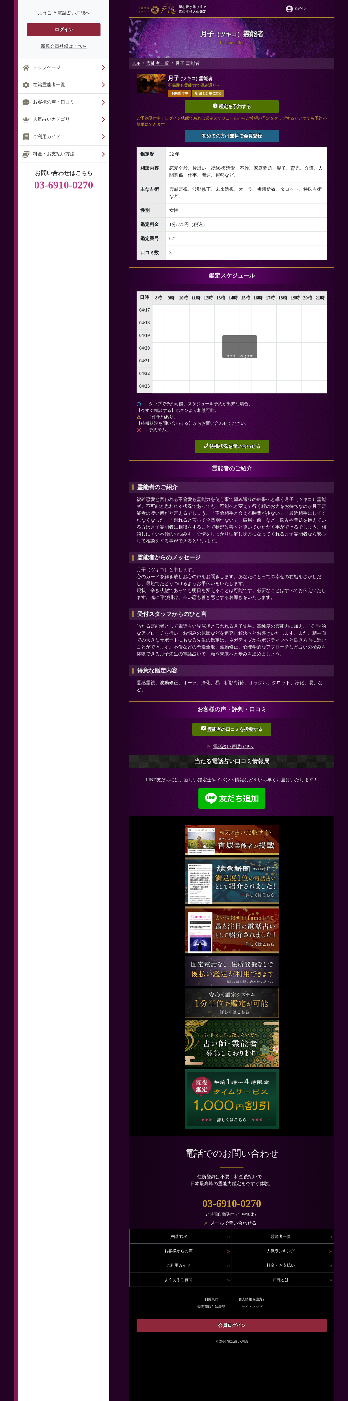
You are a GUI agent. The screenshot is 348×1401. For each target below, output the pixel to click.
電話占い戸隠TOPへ (233, 746)
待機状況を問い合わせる (231, 446)
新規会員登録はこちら (64, 46)
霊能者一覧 (157, 63)
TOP (136, 63)
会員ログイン (232, 1325)
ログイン (64, 29)
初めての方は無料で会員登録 (232, 135)
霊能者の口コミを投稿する (232, 729)
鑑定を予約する (232, 106)
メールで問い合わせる (233, 1223)
